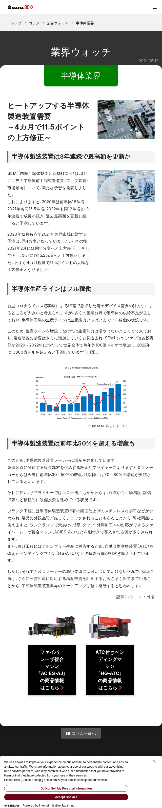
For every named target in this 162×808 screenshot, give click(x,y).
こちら (124, 426)
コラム (34, 23)
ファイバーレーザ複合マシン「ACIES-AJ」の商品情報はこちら (52, 670)
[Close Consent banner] (154, 761)
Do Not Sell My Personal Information (66, 788)
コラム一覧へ (81, 733)
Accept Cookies (66, 797)
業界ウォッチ (58, 23)
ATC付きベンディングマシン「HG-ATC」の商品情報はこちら (110, 670)
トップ (16, 23)
